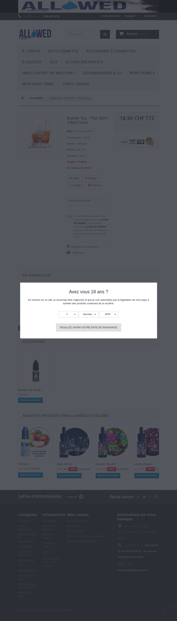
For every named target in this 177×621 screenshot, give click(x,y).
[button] (68, 314)
